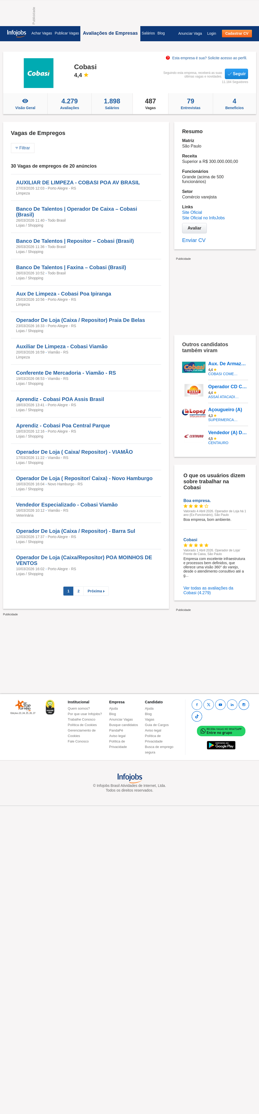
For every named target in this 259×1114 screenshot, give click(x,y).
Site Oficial (192, 212)
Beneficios (234, 103)
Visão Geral (25, 103)
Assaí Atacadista (224, 397)
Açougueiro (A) (225, 409)
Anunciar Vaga (190, 33)
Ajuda (113, 708)
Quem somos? (79, 708)
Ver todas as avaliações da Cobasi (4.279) (208, 590)
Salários (148, 33)
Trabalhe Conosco (81, 719)
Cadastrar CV (237, 33)
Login (211, 33)
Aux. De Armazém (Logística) (228, 363)
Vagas (150, 103)
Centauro (218, 443)
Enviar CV (194, 240)
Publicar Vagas (67, 33)
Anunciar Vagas (121, 719)
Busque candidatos (123, 725)
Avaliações (69, 103)
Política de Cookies (82, 725)
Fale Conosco (78, 741)
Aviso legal (117, 736)
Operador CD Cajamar (228, 386)
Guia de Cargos (157, 725)
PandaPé (116, 730)
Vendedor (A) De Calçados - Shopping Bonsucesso (228, 432)
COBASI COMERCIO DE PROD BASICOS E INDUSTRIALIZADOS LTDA (224, 374)
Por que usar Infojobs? (85, 714)
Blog (161, 33)
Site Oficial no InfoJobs (203, 218)
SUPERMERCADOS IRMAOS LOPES (224, 420)
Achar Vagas (42, 33)
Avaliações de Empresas (110, 33)
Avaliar (194, 228)
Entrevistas (191, 103)
